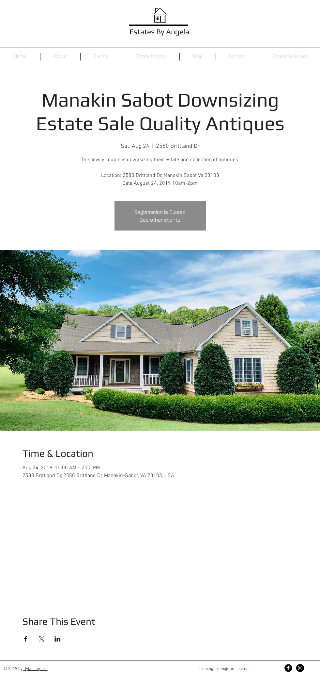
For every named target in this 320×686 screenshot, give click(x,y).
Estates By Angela (159, 31)
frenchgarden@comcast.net (224, 669)
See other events (160, 220)
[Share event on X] (41, 639)
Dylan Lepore (35, 669)
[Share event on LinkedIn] (57, 639)
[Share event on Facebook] (26, 639)
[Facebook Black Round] (288, 668)
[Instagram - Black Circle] (300, 668)
